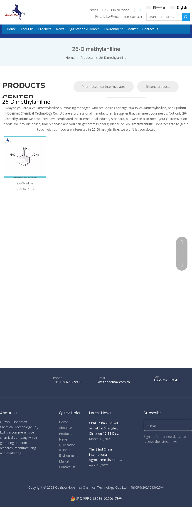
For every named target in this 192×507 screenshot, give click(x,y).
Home (63, 422)
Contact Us (67, 467)
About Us (66, 428)
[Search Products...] (164, 17)
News (63, 439)
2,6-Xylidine (25, 183)
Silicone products (157, 86)
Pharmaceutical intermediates (104, 86)
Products (65, 433)
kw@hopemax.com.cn (124, 16)
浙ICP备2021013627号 (147, 487)
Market (64, 461)
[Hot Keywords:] (186, 17)
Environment (68, 455)
